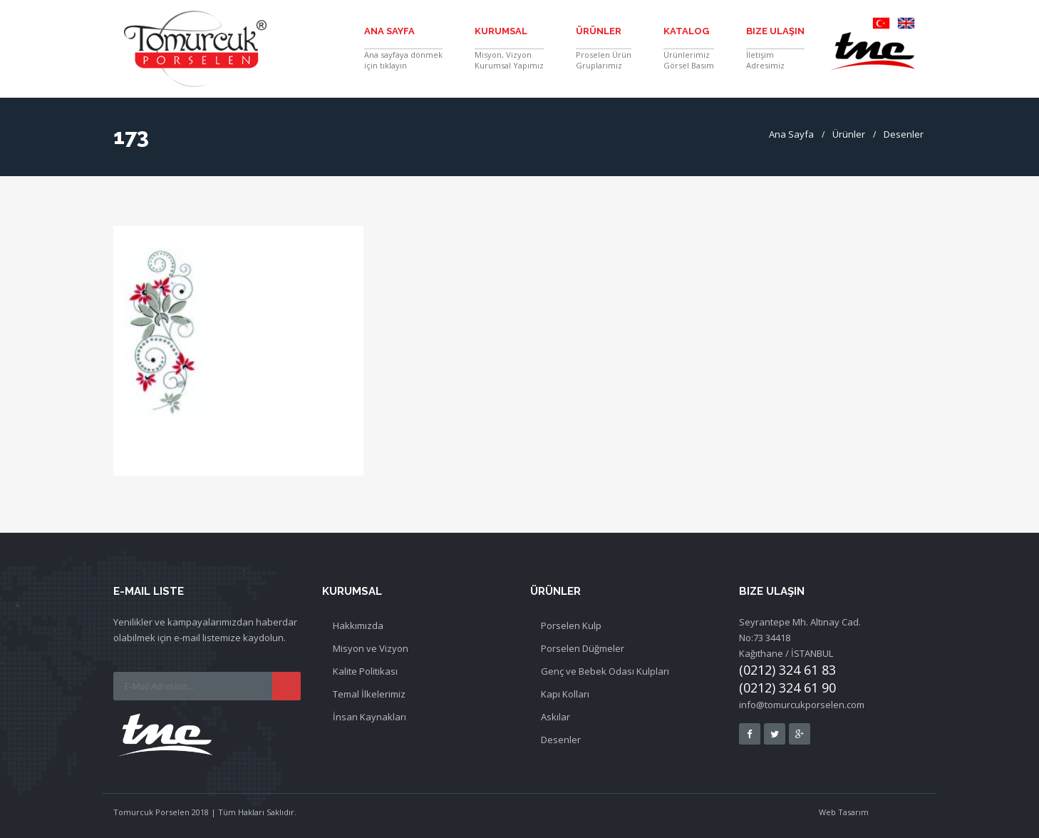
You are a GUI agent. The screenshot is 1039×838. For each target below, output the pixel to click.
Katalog (686, 31)
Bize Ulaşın (775, 31)
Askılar (555, 716)
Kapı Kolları (565, 694)
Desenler (904, 134)
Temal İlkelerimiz (369, 694)
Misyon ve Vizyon (370, 648)
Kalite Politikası (365, 671)
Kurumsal (501, 31)
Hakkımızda (358, 625)
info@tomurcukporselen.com (801, 704)
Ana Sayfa (389, 31)
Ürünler (598, 31)
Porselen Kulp (571, 625)
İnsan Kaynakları (369, 716)
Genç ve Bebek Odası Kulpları (605, 671)
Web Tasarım (844, 812)
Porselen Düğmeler (582, 648)
